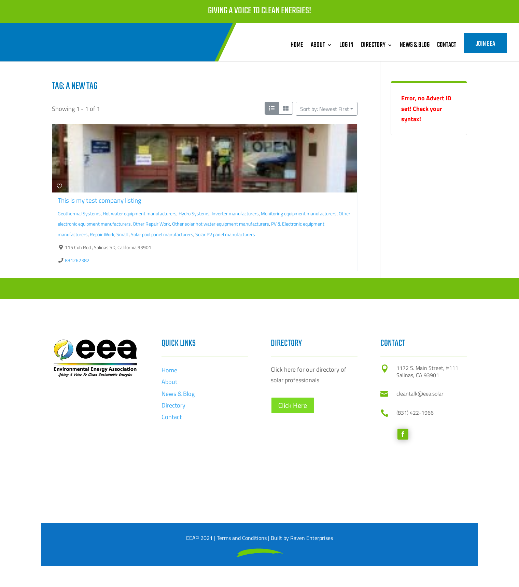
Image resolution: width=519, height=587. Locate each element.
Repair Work (102, 234)
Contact (446, 45)
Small (122, 234)
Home (297, 45)
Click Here (292, 493)
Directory (373, 45)
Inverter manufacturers (235, 213)
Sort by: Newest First (324, 109)
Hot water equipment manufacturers (140, 213)
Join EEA (485, 44)
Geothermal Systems (79, 213)
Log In (346, 45)
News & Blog (415, 45)
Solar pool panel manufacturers (162, 234)
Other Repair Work (151, 224)
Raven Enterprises (311, 538)
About (318, 45)
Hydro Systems (194, 213)
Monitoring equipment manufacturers (299, 213)
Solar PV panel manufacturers (225, 234)
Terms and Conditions (242, 538)
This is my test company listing (99, 200)
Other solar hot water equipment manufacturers (220, 224)
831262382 (77, 260)
